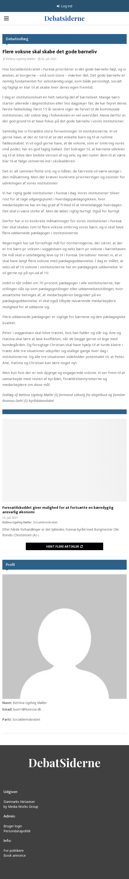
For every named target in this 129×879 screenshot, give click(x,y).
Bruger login (13, 826)
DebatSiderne (64, 762)
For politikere (14, 850)
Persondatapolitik (17, 831)
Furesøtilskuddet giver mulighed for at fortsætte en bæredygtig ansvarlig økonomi (58, 510)
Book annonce (15, 855)
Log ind (64, 6)
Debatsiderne (64, 18)
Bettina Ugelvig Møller (21, 59)
